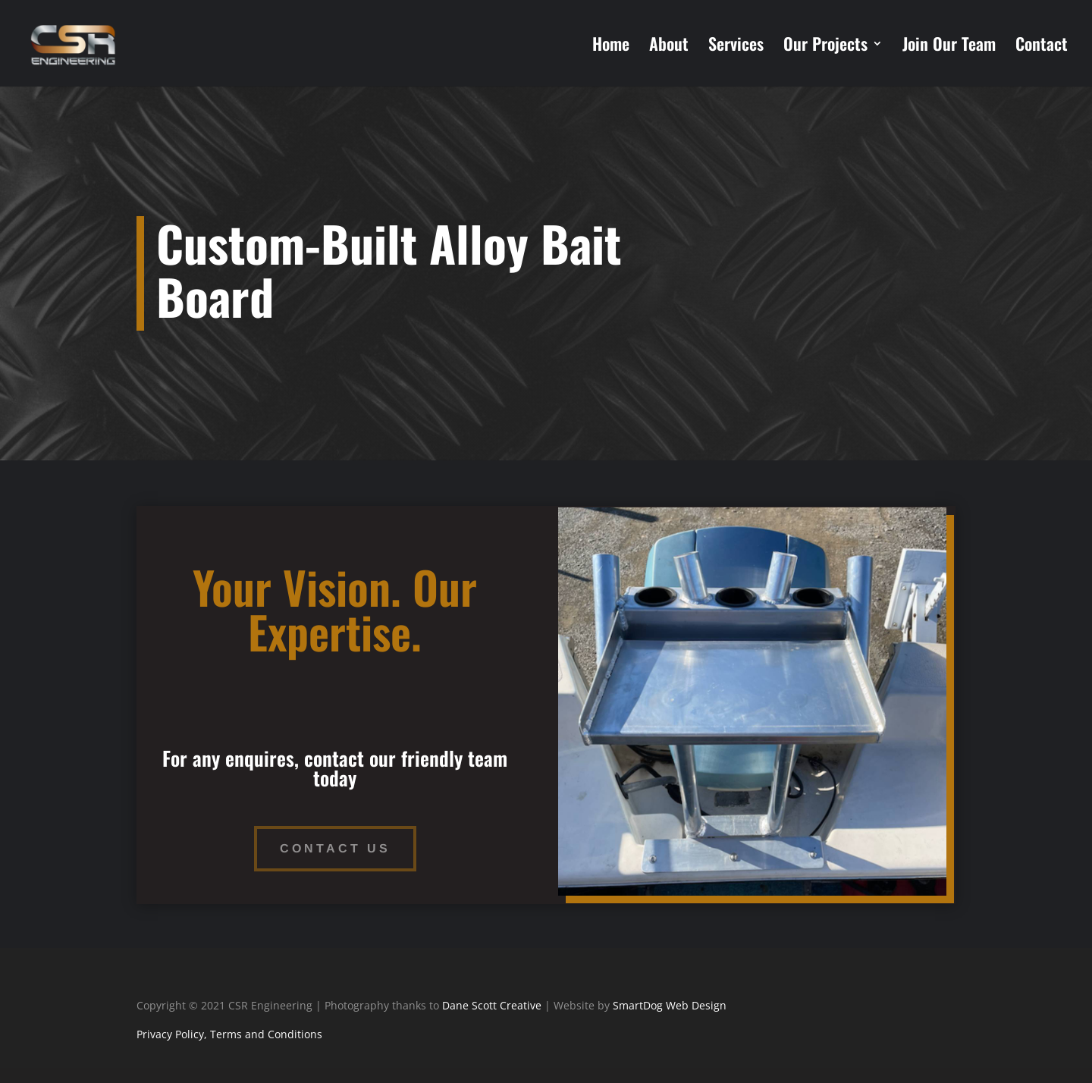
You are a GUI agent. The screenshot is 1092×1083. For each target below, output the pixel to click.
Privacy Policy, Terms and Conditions (229, 1034)
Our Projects (825, 46)
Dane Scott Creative (491, 1005)
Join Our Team (949, 46)
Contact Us (335, 848)
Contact (1041, 46)
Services (736, 46)
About (669, 46)
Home (610, 46)
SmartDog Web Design (669, 1005)
